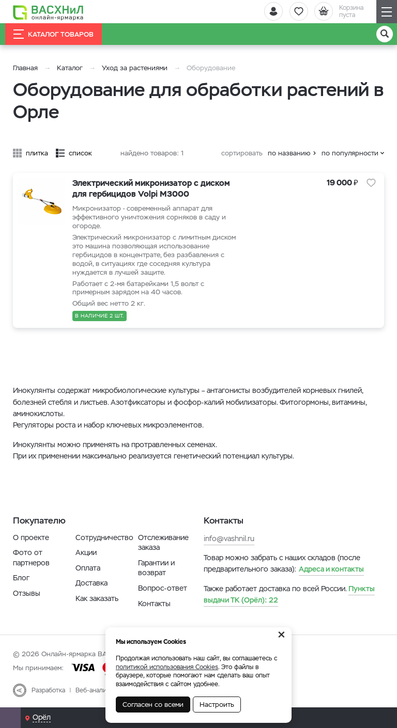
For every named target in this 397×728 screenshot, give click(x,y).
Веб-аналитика (97, 690)
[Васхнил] (49, 12)
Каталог (70, 68)
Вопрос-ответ (162, 588)
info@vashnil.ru (229, 538)
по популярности (350, 153)
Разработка (48, 690)
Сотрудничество (104, 537)
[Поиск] (384, 34)
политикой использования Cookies (167, 667)
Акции (86, 552)
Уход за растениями (134, 68)
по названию (289, 153)
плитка (37, 153)
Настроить (217, 704)
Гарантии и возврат (156, 568)
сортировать (242, 153)
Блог (21, 577)
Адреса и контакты (331, 569)
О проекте (31, 537)
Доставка (91, 583)
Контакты (154, 603)
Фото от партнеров (31, 557)
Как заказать (96, 598)
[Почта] (10, 717)
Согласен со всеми (153, 704)
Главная (25, 68)
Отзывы (26, 593)
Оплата (87, 568)
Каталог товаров (53, 34)
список (80, 153)
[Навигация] (386, 11)
